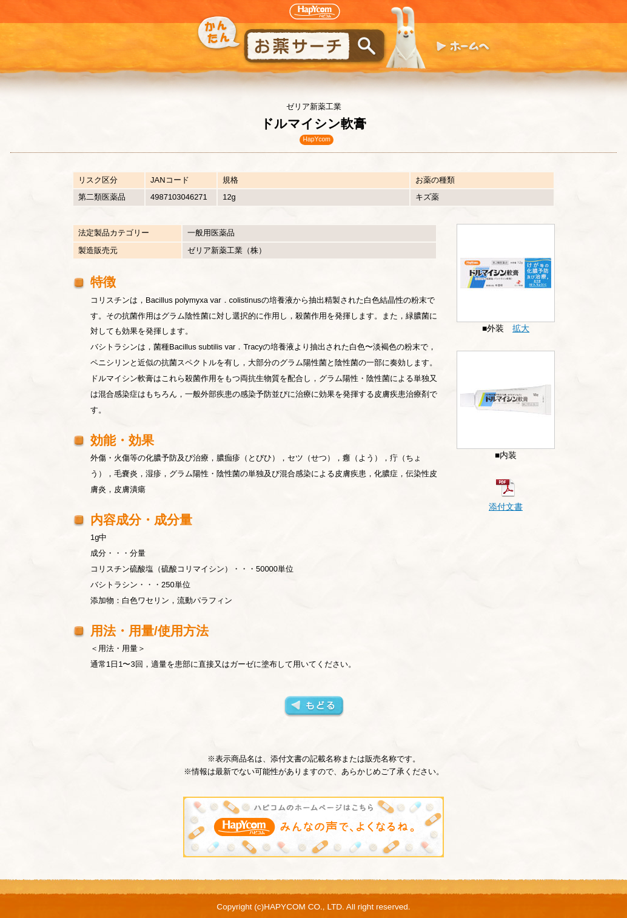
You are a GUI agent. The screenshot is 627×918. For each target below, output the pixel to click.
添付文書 (506, 506)
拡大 (520, 328)
